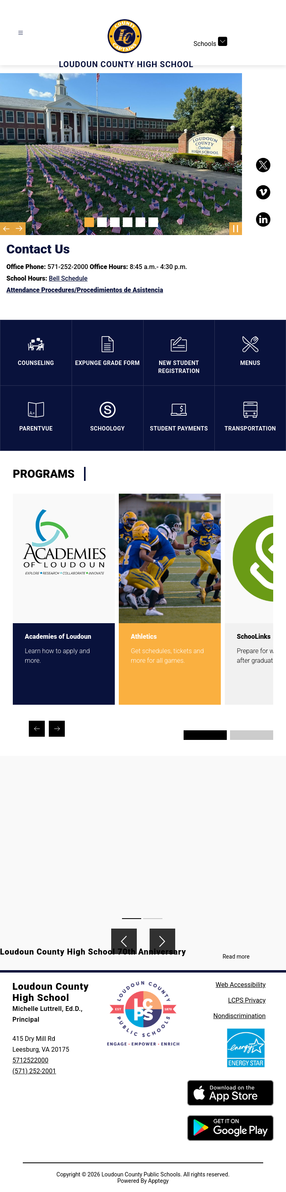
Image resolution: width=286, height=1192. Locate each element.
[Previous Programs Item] (37, 729)
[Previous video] (124, 941)
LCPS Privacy (247, 1000)
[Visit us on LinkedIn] (263, 219)
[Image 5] (140, 222)
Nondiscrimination (239, 1016)
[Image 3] (115, 222)
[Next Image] (19, 228)
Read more (235, 956)
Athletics (144, 636)
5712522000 (30, 1060)
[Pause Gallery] (235, 228)
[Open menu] (20, 33)
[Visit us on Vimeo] (263, 192)
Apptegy (158, 1181)
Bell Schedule (68, 278)
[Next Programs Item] (57, 729)
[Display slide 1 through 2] (205, 735)
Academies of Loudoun (58, 636)
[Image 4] (127, 222)
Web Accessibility (241, 985)
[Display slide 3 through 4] (251, 735)
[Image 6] (153, 222)
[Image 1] (89, 222)
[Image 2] (102, 222)
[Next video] (162, 941)
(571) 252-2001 (34, 1071)
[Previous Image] (6, 228)
